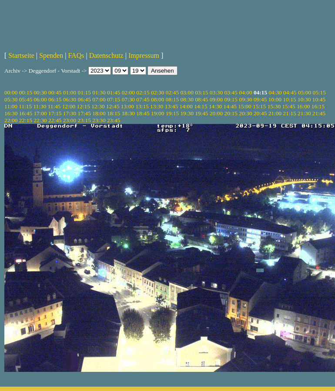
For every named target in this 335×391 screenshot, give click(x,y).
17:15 (54, 113)
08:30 (186, 99)
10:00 (274, 99)
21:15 (289, 113)
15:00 (244, 106)
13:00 (127, 106)
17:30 (69, 113)
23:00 (69, 120)
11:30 (39, 106)
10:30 (304, 99)
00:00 (10, 92)
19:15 (172, 113)
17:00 (40, 113)
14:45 (230, 106)
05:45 (25, 99)
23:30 (98, 120)
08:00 (157, 99)
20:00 (216, 113)
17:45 (84, 113)
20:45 (260, 113)
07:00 (98, 99)
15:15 (259, 106)
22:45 (54, 120)
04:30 (274, 92)
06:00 (40, 99)
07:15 (113, 99)
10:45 (318, 99)
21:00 (274, 113)
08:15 (172, 99)
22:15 (25, 120)
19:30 (186, 113)
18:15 (113, 113)
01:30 (98, 92)
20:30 (245, 113)
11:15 (25, 106)
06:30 (69, 99)
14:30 (215, 106)
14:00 (186, 106)
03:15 (201, 92)
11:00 (10, 106)
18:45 (142, 113)
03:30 (216, 92)
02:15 (142, 92)
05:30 (10, 99)
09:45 (260, 99)
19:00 (157, 113)
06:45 (84, 99)
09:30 (245, 99)
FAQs (76, 55)
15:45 (288, 106)
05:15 (319, 92)
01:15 (84, 92)
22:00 (10, 120)
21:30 (304, 113)
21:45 (318, 113)
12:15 (83, 106)
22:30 (40, 120)
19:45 (201, 113)
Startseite (21, 55)
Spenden (51, 55)
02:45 (172, 92)
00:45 (54, 92)
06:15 (54, 99)
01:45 (113, 92)
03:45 (231, 92)
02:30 (157, 92)
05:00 (304, 92)
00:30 (40, 92)
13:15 (141, 106)
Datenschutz (106, 55)
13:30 (156, 106)
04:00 (245, 92)
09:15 (231, 99)
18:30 (128, 113)
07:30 (128, 99)
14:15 (200, 106)
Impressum (143, 55)
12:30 (97, 106)
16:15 (318, 106)
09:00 (216, 99)
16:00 (303, 106)
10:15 (289, 99)
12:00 (68, 106)
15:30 (274, 106)
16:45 (25, 113)
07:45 (142, 99)
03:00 (186, 92)
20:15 (231, 113)
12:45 (112, 106)
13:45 (171, 106)
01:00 (69, 92)
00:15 (25, 92)
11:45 (54, 106)
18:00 (98, 113)
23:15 (84, 120)
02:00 (128, 92)
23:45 (113, 120)
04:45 (289, 92)
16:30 (10, 113)
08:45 (201, 99)
